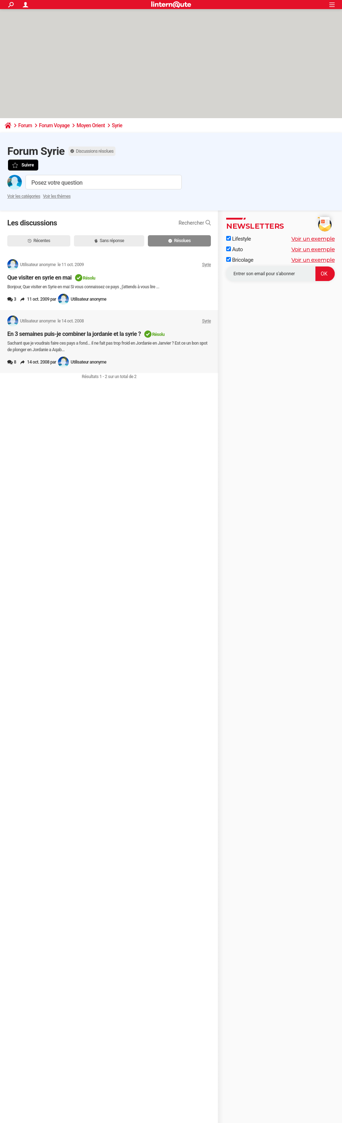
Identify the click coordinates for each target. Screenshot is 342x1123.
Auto (234, 249)
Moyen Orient (90, 125)
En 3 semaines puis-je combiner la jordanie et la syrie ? (74, 333)
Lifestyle (238, 239)
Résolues (179, 240)
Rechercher (194, 223)
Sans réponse (109, 240)
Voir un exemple (313, 238)
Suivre (27, 165)
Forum (25, 125)
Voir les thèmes (57, 196)
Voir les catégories (23, 196)
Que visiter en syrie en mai (39, 277)
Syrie (117, 125)
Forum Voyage (54, 125)
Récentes (39, 240)
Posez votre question (56, 182)
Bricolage (239, 260)
